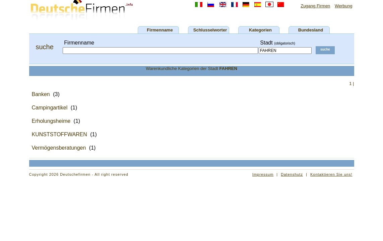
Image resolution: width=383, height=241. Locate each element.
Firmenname (160, 29)
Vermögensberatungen (59, 148)
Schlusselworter (210, 29)
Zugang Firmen (315, 5)
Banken (41, 94)
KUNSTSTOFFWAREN (59, 134)
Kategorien (260, 29)
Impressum (262, 174)
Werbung (344, 5)
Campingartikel (50, 107)
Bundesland (310, 29)
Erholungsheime (51, 121)
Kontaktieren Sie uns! (331, 174)
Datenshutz (292, 174)
